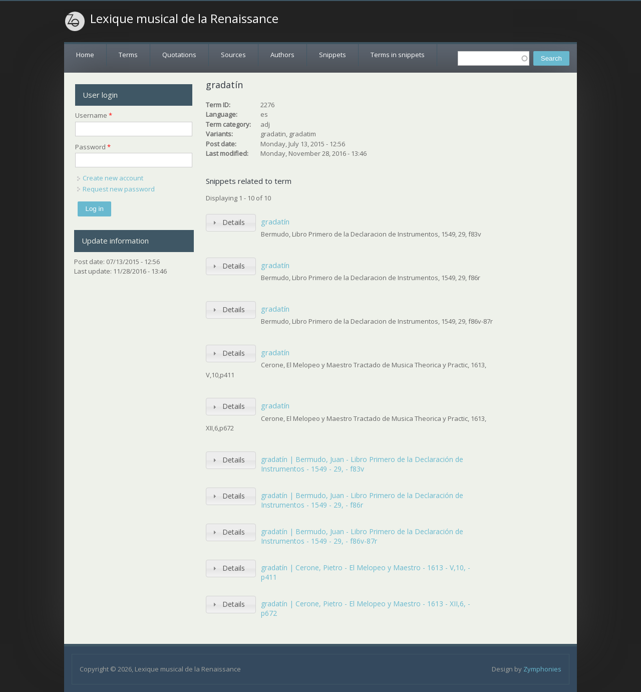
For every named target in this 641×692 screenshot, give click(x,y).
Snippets (332, 54)
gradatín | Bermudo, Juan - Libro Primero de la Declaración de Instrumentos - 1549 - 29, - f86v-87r (362, 536)
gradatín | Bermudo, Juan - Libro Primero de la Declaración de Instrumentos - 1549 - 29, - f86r (362, 500)
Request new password (119, 188)
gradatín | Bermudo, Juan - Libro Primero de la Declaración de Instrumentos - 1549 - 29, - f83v (362, 464)
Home (85, 54)
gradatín (275, 221)
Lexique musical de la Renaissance (184, 19)
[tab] (231, 223)
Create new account (113, 177)
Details (233, 222)
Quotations (179, 54)
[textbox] (493, 58)
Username (93, 115)
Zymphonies (542, 668)
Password (93, 146)
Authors (282, 54)
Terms (128, 54)
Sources (233, 54)
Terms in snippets (398, 54)
